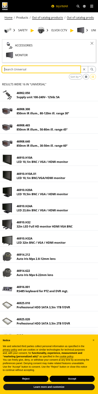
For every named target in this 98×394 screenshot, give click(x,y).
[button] (93, 340)
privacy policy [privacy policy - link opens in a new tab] (10, 349)
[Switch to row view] (93, 76)
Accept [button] (72, 378)
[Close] (92, 43)
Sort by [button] (74, 76)
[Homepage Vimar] (5, 6)
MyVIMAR (59, 6)
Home (8, 17)
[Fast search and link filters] (78, 6)
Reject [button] (25, 378)
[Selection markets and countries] (84, 6)
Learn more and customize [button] (49, 386)
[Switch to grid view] (86, 76)
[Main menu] (91, 6)
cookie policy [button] (66, 356)
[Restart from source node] (84, 69)
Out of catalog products (47, 17)
